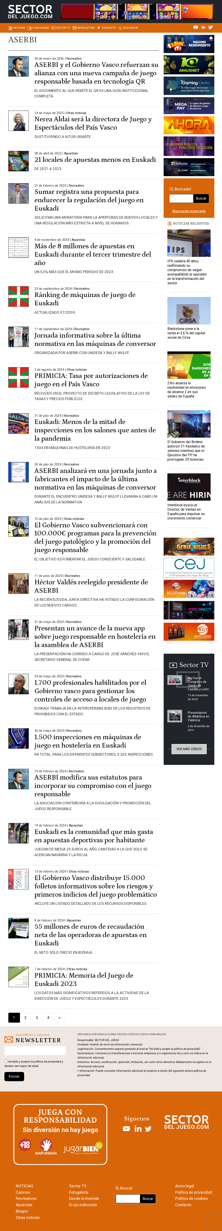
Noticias (19, 27)
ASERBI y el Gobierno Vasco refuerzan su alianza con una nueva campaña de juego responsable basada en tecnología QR (96, 73)
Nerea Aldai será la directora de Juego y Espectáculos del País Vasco (93, 123)
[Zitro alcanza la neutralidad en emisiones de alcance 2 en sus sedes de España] (188, 365)
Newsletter (86, 27)
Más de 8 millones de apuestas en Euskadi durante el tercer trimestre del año (92, 254)
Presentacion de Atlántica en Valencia (198, 716)
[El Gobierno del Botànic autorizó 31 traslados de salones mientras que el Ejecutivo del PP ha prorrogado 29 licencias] (188, 424)
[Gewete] (189, 147)
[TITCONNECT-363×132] (189, 611)
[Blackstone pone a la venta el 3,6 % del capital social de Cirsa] (188, 310)
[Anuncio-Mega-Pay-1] (189, 106)
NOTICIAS (24, 1186)
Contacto (109, 27)
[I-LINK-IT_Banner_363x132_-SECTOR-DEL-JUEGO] (189, 45)
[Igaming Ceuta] (189, 86)
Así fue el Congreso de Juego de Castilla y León (198, 683)
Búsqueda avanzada (189, 211)
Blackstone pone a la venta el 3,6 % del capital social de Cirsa (186, 333)
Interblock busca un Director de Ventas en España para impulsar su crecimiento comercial (186, 511)
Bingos (22, 1211)
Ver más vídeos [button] (189, 749)
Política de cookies (191, 1198)
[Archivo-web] (189, 168)
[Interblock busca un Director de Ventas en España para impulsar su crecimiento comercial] (188, 487)
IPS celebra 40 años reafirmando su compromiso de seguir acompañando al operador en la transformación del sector (187, 272)
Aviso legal (184, 1186)
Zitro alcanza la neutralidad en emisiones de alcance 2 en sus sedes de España (186, 389)
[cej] (189, 568)
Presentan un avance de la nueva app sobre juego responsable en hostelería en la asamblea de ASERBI (95, 636)
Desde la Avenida (84, 1198)
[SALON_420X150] (189, 126)
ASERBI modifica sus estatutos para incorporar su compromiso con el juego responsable (92, 786)
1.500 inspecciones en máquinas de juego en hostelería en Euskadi (87, 741)
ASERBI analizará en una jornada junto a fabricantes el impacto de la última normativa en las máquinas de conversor (95, 479)
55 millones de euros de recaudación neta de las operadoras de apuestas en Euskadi (90, 935)
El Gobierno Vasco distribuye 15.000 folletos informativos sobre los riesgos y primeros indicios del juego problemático (95, 886)
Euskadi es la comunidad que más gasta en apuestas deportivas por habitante (93, 836)
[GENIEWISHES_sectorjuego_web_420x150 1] (189, 547)
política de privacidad (47, 1061)
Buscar (201, 198)
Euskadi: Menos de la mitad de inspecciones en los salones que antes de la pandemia (95, 430)
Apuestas (71, 153)
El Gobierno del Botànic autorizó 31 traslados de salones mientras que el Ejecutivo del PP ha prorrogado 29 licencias (186, 451)
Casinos (23, 1192)
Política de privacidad (193, 1192)
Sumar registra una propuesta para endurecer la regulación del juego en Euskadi (89, 200)
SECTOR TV (63, 27)
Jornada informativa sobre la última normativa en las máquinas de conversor (95, 340)
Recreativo (74, 59)
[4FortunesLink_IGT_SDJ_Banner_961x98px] (137, 11)
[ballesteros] (189, 590)
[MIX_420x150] (189, 632)
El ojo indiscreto (83, 1204)
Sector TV (77, 1186)
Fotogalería (78, 1192)
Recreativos (26, 1198)
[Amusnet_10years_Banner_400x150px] (189, 65)
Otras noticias (76, 113)
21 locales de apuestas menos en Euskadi (95, 160)
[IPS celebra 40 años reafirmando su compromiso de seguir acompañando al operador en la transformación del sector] (188, 243)
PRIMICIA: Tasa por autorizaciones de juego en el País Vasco (91, 380)
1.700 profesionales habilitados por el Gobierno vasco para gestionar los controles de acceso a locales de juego (90, 691)
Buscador (130, 27)
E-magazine (40, 27)
